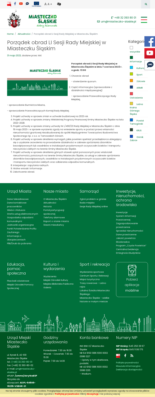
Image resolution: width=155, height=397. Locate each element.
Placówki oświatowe (18, 280)
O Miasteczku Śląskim (55, 199)
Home (10, 33)
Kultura (137, 68)
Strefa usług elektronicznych (22, 213)
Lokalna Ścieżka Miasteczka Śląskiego (95, 292)
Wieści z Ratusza (16, 210)
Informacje (136, 59)
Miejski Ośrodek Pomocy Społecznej (20, 286)
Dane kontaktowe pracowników (16, 204)
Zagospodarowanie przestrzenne (127, 225)
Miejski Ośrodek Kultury (55, 280)
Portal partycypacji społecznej (53, 212)
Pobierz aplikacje (132, 285)
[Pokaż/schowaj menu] (144, 20)
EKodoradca (123, 241)
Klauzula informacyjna (128, 366)
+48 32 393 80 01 (123, 17)
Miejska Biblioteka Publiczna (58, 283)
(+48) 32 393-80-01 (21, 361)
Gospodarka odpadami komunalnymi (20, 219)
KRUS (136, 130)
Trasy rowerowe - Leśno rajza (93, 285)
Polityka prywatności (127, 362)
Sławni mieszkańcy (53, 224)
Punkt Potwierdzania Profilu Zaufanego (21, 230)
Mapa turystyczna (90, 279)
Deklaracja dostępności (129, 369)
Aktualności (24, 33)
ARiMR (136, 87)
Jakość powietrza (125, 238)
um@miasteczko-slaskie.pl (116, 21)
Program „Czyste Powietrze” (131, 245)
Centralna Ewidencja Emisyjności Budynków (128, 251)
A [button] (45, 4)
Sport (136, 74)
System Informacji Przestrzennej (126, 217)
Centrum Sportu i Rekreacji (94, 275)
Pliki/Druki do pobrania (19, 243)
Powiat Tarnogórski (137, 121)
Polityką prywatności (67, 393)
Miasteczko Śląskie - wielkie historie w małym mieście (94, 299)
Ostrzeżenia (136, 95)
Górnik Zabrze (136, 138)
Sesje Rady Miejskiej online (94, 206)
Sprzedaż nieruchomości (129, 230)
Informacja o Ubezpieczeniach (16, 238)
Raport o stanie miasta (56, 221)
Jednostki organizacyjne (20, 224)
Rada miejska (87, 202)
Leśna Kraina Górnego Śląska (136, 109)
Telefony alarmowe (54, 217)
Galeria (47, 287)
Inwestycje (122, 212)
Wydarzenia (49, 276)
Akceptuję (92, 393)
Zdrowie (137, 81)
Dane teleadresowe (18, 199)
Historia (47, 206)
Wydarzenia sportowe (92, 271)
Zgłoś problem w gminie (93, 199)
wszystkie (135, 49)
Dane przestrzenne (126, 234)
